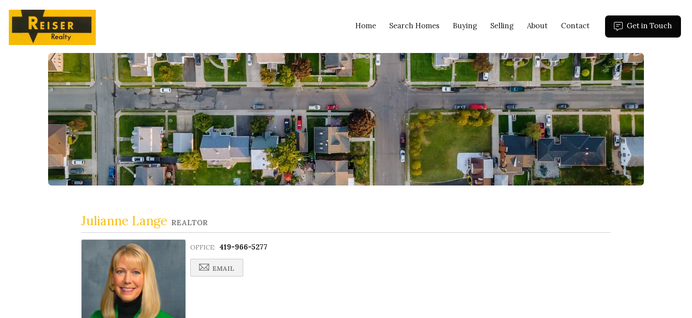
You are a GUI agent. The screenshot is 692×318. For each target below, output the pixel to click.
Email (216, 268)
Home (365, 25)
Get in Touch (647, 29)
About (537, 25)
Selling (502, 25)
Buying (465, 25)
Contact (575, 25)
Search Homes (414, 25)
